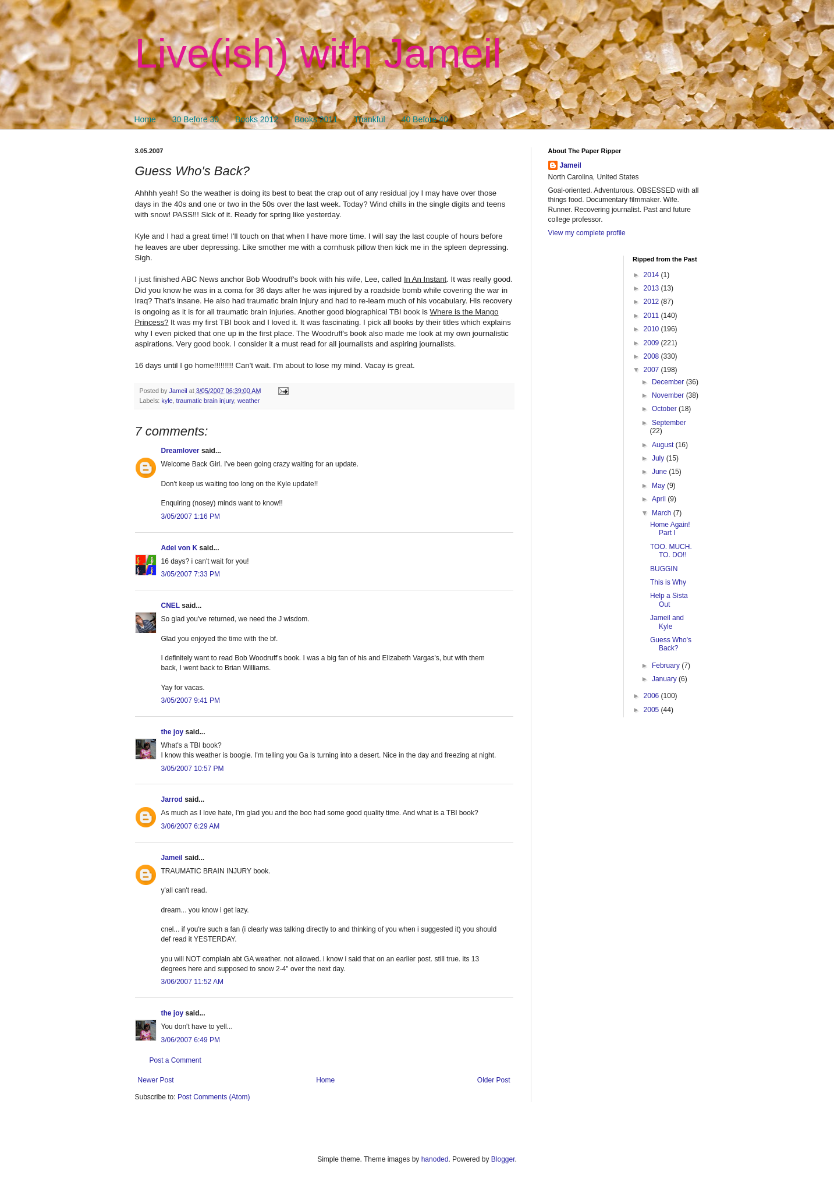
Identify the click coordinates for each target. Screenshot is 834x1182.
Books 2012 (256, 119)
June (660, 472)
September (669, 423)
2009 (652, 343)
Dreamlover (180, 451)
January (665, 679)
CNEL (170, 605)
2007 (652, 370)
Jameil (172, 858)
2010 (652, 329)
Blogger (503, 1159)
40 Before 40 (425, 119)
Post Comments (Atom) (214, 1097)
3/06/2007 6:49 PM (190, 1040)
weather (248, 400)
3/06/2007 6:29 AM (190, 826)
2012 (652, 302)
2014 (652, 275)
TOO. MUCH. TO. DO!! (671, 551)
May (659, 486)
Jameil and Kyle (667, 622)
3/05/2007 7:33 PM (190, 574)
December (669, 382)
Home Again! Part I (670, 529)
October (665, 409)
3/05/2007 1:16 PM (190, 516)
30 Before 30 (195, 119)
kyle (166, 400)
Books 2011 (316, 119)
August (664, 445)
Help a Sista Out (669, 600)
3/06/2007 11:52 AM (192, 982)
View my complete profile (587, 233)
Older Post (493, 1080)
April (660, 499)
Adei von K (179, 548)
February (667, 665)
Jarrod (172, 799)
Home (145, 119)
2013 (652, 288)
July (659, 458)
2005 (652, 710)
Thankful (369, 119)
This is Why (668, 582)
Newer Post (156, 1080)
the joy (172, 732)
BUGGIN (663, 569)
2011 (652, 316)
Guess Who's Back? (670, 644)
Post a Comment (175, 1060)
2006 (652, 696)
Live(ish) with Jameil (318, 53)
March (662, 513)
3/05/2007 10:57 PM (192, 769)
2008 (652, 356)
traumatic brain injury (205, 400)
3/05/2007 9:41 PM (190, 700)
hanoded (435, 1159)
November (669, 395)
